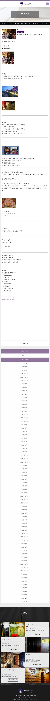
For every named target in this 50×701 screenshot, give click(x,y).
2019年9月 (25, 578)
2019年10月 (25, 574)
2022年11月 (25, 462)
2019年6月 (25, 588)
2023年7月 (25, 435)
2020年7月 (25, 554)
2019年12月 (25, 568)
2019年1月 (25, 605)
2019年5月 (25, 591)
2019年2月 (25, 602)
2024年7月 (25, 394)
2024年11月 (25, 381)
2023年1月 (25, 455)
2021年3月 (25, 527)
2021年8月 (25, 513)
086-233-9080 (6, 678)
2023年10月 (25, 425)
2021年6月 (25, 517)
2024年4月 (25, 404)
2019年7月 (25, 585)
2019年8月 (25, 581)
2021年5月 (25, 520)
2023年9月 (25, 428)
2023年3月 (25, 449)
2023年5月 (25, 442)
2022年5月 (25, 483)
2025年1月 (25, 374)
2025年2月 (25, 370)
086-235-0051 (6, 647)
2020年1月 (25, 564)
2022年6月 (25, 479)
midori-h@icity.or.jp (8, 297)
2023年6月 (25, 438)
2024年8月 (25, 391)
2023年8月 (25, 432)
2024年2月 (25, 411)
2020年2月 (25, 561)
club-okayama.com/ (8, 299)
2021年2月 (25, 530)
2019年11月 (25, 571)
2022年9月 (25, 469)
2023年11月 (25, 421)
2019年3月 (25, 598)
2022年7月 (25, 476)
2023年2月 (25, 452)
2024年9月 (25, 387)
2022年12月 (25, 459)
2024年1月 (25, 415)
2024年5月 (25, 401)
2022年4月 (25, 486)
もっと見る (37, 638)
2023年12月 (25, 418)
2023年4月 (25, 445)
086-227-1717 (30, 663)
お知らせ (25, 359)
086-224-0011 (30, 632)
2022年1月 (25, 496)
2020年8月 (25, 551)
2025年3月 (25, 367)
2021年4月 (25, 523)
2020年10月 (25, 544)
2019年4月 (25, 595)
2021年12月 (25, 500)
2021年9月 (25, 510)
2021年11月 (25, 503)
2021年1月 (25, 534)
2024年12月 (25, 377)
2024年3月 (25, 408)
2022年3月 (25, 489)
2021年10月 (25, 506)
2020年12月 (25, 537)
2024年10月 (25, 384)
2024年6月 (25, 398)
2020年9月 (25, 547)
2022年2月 (25, 493)
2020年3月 (25, 557)
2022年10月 (25, 466)
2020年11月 (25, 540)
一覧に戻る (25, 343)
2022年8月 (25, 472)
